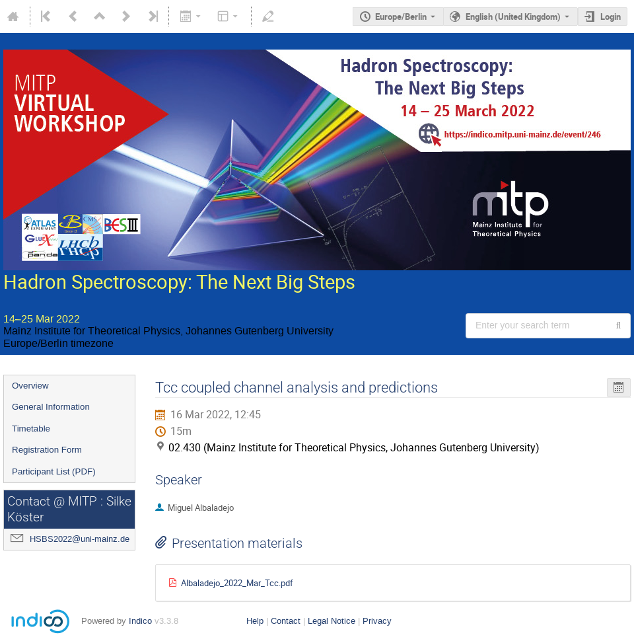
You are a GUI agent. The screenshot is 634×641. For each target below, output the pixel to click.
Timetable (31, 429)
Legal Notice (331, 620)
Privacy (377, 620)
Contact (285, 620)
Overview (30, 386)
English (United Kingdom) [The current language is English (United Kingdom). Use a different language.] (513, 16)
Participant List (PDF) (54, 471)
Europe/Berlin (401, 16)
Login (610, 16)
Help (255, 620)
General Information (51, 407)
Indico (140, 620)
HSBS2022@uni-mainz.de (79, 539)
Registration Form (47, 450)
